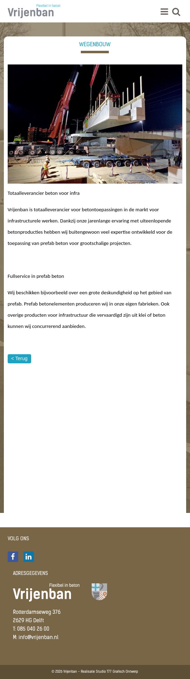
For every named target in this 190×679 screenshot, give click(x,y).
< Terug (19, 358)
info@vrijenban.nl (38, 637)
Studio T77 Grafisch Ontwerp (117, 672)
